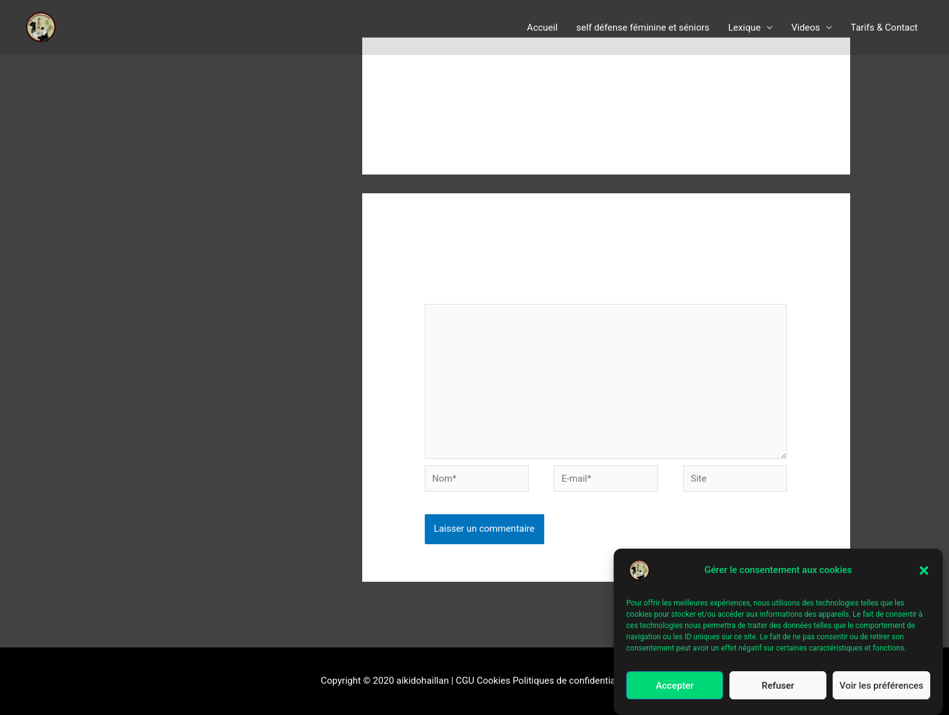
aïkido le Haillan (70, 27)
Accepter (674, 686)
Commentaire (456, 295)
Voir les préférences (881, 686)
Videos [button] (805, 27)
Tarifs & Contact (884, 27)
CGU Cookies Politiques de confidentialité (542, 680)
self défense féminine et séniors (642, 27)
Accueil (542, 27)
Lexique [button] (744, 27)
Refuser (777, 686)
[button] (924, 571)
